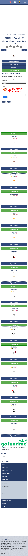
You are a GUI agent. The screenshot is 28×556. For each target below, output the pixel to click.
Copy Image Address (14, 64)
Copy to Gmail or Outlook (14, 61)
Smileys (14, 34)
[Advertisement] (14, 18)
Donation (3, 447)
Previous (4, 50)
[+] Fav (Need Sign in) (14, 70)
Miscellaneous (5, 486)
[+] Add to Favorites (14, 134)
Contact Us (13, 553)
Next (24, 50)
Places (4, 493)
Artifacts (4, 483)
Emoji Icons (8, 34)
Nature (4, 490)
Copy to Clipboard (14, 149)
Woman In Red (21, 34)
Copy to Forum (14, 67)
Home (2, 34)
